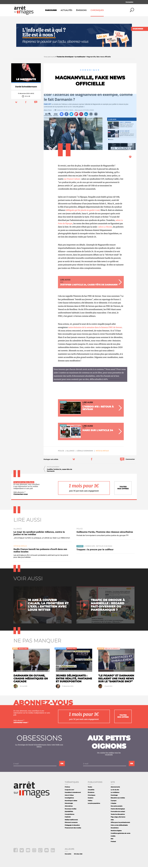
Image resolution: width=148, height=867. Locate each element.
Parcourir (51, 10)
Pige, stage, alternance (118, 817)
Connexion (129, 2)
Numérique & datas (71, 800)
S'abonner (138, 29)
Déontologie (69, 803)
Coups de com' (69, 789)
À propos (113, 800)
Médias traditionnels (71, 819)
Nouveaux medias (70, 809)
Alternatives (69, 806)
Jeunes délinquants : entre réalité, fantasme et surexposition (74, 678)
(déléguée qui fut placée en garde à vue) (83, 210)
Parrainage (114, 795)
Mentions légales (116, 830)
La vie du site (115, 789)
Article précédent (53, 467)
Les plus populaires (94, 803)
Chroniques (97, 10)
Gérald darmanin (85, 451)
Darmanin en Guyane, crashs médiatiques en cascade (30, 678)
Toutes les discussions (118, 814)
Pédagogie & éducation (72, 825)
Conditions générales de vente (120, 833)
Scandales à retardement (73, 792)
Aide (112, 819)
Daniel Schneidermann (26, 87)
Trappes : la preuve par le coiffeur (94, 549)
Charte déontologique (118, 809)
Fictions (67, 787)
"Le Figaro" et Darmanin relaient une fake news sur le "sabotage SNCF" (116, 678)
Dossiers (90, 798)
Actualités (66, 10)
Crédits (113, 836)
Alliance (70, 451)
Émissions (81, 10)
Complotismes (69, 814)
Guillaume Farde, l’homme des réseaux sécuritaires (104, 532)
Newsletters (115, 828)
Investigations (69, 798)
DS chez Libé (78, 854)
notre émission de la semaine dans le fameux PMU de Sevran (95, 327)
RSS (112, 838)
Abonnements (115, 787)
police (61, 451)
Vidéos (90, 800)
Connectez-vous (20, 494)
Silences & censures (71, 822)
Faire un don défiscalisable (119, 825)
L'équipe (113, 803)
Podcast (113, 841)
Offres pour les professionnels (120, 822)
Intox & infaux (102, 451)
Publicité (68, 817)
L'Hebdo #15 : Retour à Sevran (98, 546)
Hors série (68, 854)
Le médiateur (115, 792)
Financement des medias (73, 828)
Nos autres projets (116, 806)
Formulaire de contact (118, 811)
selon (105, 227)
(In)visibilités (69, 811)
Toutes (90, 787)
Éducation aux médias (118, 798)
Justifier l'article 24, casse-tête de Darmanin (59, 470)
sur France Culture (72, 179)
